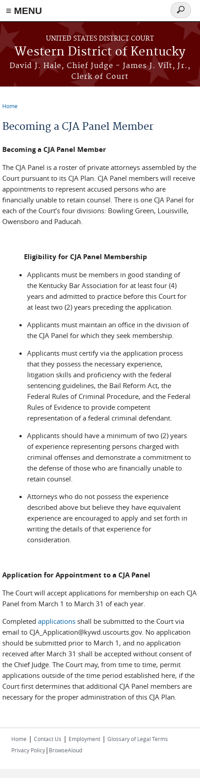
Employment (84, 738)
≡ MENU (24, 10)
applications (56, 621)
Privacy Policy (28, 750)
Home (10, 106)
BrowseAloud (65, 750)
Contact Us (47, 738)
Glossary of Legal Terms (137, 738)
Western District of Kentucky (100, 52)
